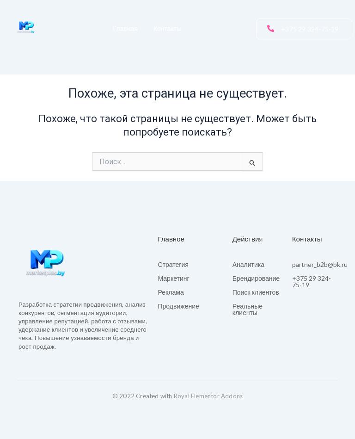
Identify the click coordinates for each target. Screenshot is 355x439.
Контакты (167, 28)
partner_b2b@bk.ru (320, 264)
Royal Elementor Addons (208, 396)
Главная (125, 28)
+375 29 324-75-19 (311, 281)
